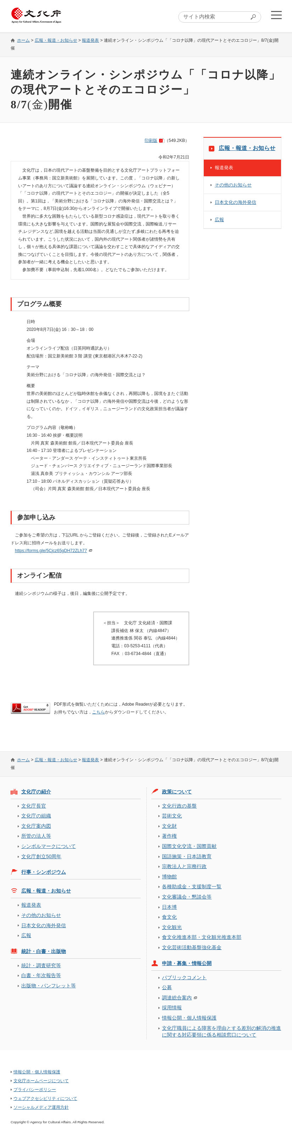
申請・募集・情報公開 (187, 963)
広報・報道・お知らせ (56, 40)
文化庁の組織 (36, 816)
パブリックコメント (184, 977)
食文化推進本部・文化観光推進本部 (201, 937)
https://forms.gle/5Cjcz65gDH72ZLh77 (51, 550)
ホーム (23, 40)
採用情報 (172, 1007)
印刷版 (151, 140)
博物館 (169, 876)
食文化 (169, 917)
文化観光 (172, 927)
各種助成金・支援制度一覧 (191, 886)
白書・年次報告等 (41, 975)
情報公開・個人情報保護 (189, 1018)
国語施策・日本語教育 (187, 856)
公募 (167, 987)
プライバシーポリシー (34, 1089)
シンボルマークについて (48, 846)
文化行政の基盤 (179, 806)
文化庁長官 (33, 806)
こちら (98, 712)
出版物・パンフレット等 (48, 985)
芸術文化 (172, 816)
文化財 (169, 826)
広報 (219, 219)
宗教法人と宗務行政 (184, 866)
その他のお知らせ (233, 185)
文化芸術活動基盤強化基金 (191, 947)
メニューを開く (275, 16)
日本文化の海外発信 (235, 202)
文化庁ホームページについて (41, 1080)
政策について (177, 791)
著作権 (169, 836)
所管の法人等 (36, 836)
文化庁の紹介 (36, 791)
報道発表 (90, 40)
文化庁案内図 (36, 826)
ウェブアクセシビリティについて (45, 1098)
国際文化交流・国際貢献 (189, 846)
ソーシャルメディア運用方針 (41, 1107)
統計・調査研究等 (41, 965)
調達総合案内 (177, 997)
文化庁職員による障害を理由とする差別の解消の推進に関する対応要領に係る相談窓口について (221, 1031)
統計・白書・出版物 (43, 951)
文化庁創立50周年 (41, 856)
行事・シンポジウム (43, 872)
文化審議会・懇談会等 (187, 897)
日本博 (169, 907)
